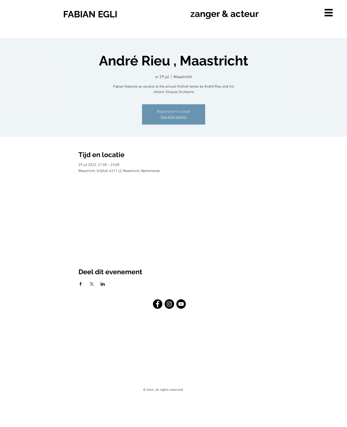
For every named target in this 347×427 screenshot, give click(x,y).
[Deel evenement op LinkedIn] (103, 284)
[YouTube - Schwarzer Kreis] (181, 304)
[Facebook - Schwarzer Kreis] (157, 304)
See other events (173, 117)
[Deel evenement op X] (92, 284)
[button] (329, 12)
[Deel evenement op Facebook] (80, 284)
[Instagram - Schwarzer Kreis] (169, 304)
